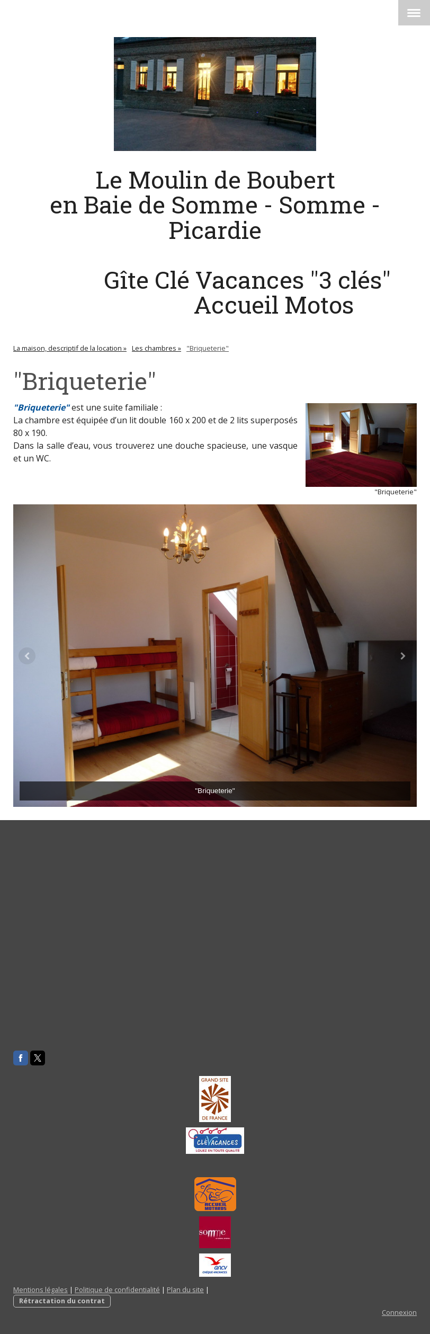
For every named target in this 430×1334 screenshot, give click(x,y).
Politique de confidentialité (117, 1289)
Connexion (399, 1312)
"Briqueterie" (41, 407)
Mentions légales (40, 1289)
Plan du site (185, 1289)
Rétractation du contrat (62, 1300)
